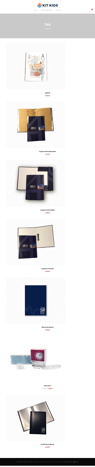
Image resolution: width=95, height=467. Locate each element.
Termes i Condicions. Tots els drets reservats (48, 463)
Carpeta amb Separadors (47, 153)
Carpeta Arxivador (47, 270)
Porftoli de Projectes (47, 445)
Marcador (47, 387)
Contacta (57, 10)
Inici (36, 10)
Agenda (47, 94)
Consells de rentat (46, 10)
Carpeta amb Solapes (47, 211)
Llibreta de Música (47, 328)
